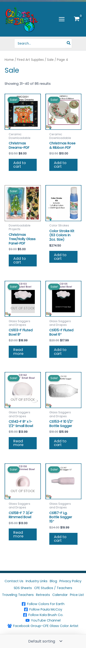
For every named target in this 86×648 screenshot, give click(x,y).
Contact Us (14, 581)
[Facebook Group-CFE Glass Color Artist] (43, 626)
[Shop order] (44, 641)
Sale (50, 60)
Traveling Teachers (18, 594)
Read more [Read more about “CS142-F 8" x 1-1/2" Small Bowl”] (18, 442)
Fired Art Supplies (30, 60)
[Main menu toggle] (61, 19)
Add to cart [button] (19, 164)
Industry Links (36, 581)
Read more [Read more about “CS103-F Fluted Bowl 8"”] (18, 351)
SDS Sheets (23, 588)
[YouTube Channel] (43, 620)
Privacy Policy (70, 581)
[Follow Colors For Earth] (43, 604)
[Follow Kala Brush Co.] (43, 615)
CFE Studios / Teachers (53, 588)
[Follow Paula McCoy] (43, 609)
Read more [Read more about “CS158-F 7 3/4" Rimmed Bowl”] (18, 534)
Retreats (43, 594)
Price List (77, 594)
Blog (53, 581)
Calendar (60, 594)
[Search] (69, 43)
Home (9, 60)
